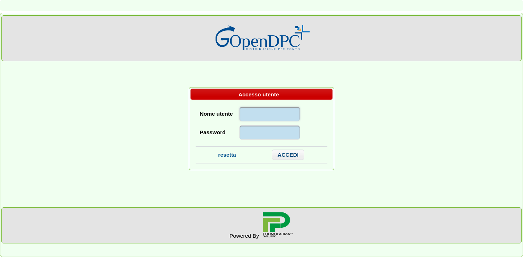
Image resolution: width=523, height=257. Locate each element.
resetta (227, 155)
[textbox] (269, 114)
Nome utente (216, 114)
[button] (288, 155)
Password (213, 132)
